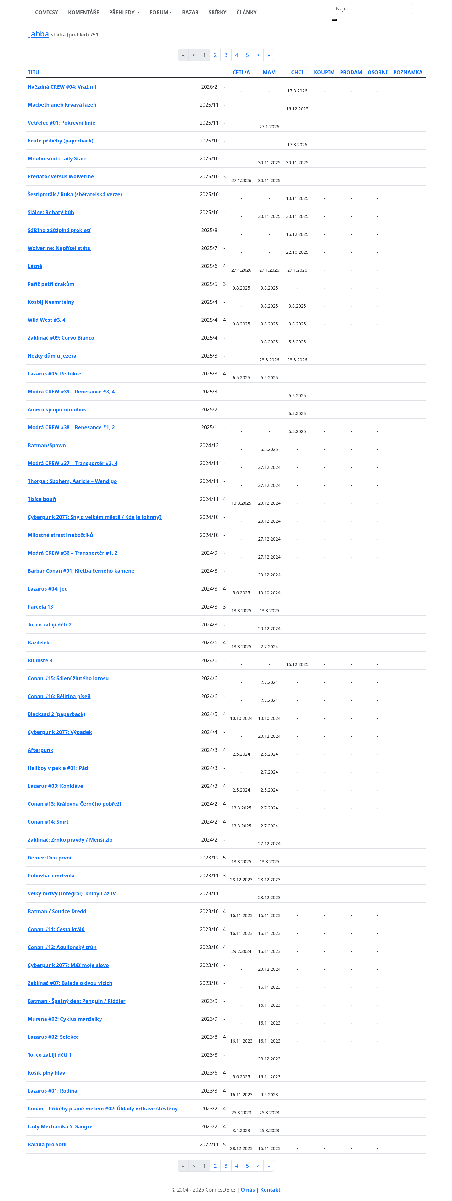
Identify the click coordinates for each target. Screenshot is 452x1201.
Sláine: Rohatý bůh (51, 212)
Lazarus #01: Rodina (52, 1090)
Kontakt (270, 1189)
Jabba (39, 33)
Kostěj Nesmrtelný (51, 301)
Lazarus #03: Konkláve (55, 785)
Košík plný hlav (46, 1072)
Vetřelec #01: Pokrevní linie (61, 122)
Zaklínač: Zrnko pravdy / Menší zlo (70, 839)
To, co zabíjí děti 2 (50, 624)
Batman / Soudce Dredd (57, 911)
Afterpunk (40, 750)
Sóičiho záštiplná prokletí (59, 230)
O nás (248, 1189)
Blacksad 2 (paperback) (56, 714)
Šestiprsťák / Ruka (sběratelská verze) (75, 194)
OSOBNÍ (378, 72)
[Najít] (372, 8)
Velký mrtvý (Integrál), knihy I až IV (72, 893)
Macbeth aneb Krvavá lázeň (62, 104)
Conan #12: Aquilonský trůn (62, 947)
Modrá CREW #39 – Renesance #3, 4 (71, 391)
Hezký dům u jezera (52, 355)
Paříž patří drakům (51, 284)
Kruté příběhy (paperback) (60, 140)
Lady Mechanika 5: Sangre (60, 1126)
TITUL (35, 72)
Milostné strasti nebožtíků (60, 534)
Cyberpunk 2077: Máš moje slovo (68, 965)
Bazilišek (39, 642)
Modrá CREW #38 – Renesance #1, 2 (71, 427)
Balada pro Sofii (47, 1144)
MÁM (269, 72)
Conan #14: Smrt (48, 821)
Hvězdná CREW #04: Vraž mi (62, 86)
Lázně (35, 266)
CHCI (297, 72)
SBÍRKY (218, 12)
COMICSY (46, 12)
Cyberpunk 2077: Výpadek (60, 732)
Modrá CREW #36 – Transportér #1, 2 (72, 552)
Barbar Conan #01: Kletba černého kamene (81, 570)
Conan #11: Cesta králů (56, 929)
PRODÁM (351, 72)
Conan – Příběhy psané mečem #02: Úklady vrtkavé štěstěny (103, 1108)
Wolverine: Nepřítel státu (59, 248)
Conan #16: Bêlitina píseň (59, 696)
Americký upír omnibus (57, 409)
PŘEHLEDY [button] (122, 12)
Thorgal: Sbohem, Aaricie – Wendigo (72, 481)
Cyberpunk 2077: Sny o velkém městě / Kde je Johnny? (95, 517)
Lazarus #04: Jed (48, 588)
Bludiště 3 (40, 660)
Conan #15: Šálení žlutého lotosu (68, 678)
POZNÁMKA (407, 72)
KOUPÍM (324, 72)
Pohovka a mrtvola (51, 875)
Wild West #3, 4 (47, 319)
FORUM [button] (159, 12)
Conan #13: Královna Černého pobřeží (74, 803)
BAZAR (190, 12)
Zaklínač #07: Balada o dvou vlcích (70, 983)
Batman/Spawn (47, 445)
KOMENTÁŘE (83, 12)
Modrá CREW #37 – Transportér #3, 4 (72, 463)
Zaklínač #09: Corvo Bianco (61, 337)
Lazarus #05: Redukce (54, 373)
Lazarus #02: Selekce (53, 1036)
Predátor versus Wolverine (61, 176)
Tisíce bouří (42, 499)
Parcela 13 (40, 606)
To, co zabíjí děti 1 (50, 1054)
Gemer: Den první (50, 857)
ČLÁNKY (247, 12)
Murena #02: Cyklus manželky (65, 1018)
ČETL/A (241, 72)
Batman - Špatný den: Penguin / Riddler (77, 1001)
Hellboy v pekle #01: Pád (58, 768)
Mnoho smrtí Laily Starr (57, 158)
